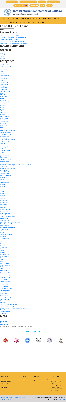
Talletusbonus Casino (6, 277)
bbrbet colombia (4, 116)
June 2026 (3, 55)
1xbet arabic (3, 73)
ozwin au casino (4, 225)
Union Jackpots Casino (6, 288)
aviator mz (3, 107)
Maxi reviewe (3, 177)
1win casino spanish (5, 66)
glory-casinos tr (4, 156)
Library (43, 18)
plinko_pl (2, 245)
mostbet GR (3, 200)
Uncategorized (4, 286)
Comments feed (4, 323)
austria (2, 98)
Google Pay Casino (5, 159)
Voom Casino (3, 294)
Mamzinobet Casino (5, 175)
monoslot (2, 197)
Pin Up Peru (3, 236)
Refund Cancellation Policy (17, 397)
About (10, 18)
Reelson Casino (4, 247)
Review (2, 249)
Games (2, 152)
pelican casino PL (5, 231)
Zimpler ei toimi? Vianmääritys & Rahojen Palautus (14, 308)
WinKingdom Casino (5, 301)
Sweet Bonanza (4, 274)
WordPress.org (4, 324)
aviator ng (3, 109)
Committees (14, 22)
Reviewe (2, 251)
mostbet (2, 199)
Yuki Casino (3, 302)
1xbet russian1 (4, 89)
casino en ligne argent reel (7, 130)
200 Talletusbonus (5, 91)
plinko (1, 240)
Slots (1, 259)
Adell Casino (3, 96)
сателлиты (3, 313)
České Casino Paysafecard (7, 139)
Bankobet (2, 114)
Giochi (1, 154)
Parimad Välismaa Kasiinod (7, 227)
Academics (28, 18)
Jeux (1, 163)
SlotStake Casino (4, 263)
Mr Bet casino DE (5, 209)
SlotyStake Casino (5, 265)
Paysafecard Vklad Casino (7, 229)
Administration (18, 18)
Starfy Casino (3, 270)
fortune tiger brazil (5, 147)
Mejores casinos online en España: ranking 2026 (13, 43)
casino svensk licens (5, 132)
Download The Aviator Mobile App (9, 39)
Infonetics (62, 399)
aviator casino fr (4, 102)
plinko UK (2, 243)
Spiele (1, 268)
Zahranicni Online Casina (7, 306)
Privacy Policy (5, 397)
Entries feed (3, 321)
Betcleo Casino (4, 118)
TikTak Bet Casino (5, 281)
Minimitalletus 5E (4, 182)
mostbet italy (3, 204)
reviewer (2, 252)
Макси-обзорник (5, 311)
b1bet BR (2, 111)
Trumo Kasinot (4, 285)
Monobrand (3, 191)
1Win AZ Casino (4, 64)
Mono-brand (3, 190)
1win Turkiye (3, 70)
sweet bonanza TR (5, 276)
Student (5, 22)
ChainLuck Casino (5, 141)
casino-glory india (5, 138)
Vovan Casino (4, 295)
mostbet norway (4, 206)
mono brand (3, 186)
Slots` (1, 261)
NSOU (42, 5)
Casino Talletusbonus (6, 134)
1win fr (2, 68)
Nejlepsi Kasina (4, 215)
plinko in (2, 242)
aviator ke (3, 105)
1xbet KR (2, 80)
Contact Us (40, 22)
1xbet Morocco (4, 84)
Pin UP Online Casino (6, 234)
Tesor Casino (3, 279)
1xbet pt (2, 86)
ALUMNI (50, 5)
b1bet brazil (3, 113)
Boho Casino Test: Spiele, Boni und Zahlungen (13, 37)
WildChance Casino (5, 299)
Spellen (2, 267)
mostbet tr (3, 208)
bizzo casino (3, 123)
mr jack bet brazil (5, 211)
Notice (50, 18)
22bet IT (2, 95)
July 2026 (2, 53)
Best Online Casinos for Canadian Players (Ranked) (14, 41)
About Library (56, 387)
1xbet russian (3, 87)
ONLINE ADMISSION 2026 (28, 2)
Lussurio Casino (4, 173)
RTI (34, 22)
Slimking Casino (4, 256)
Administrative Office (56, 382)
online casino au (4, 220)
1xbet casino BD (4, 75)
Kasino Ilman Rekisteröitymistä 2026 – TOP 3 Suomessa (15, 165)
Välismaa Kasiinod (5, 290)
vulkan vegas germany (6, 297)
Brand (1, 127)
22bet (1, 93)
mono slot (3, 188)
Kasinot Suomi (4, 166)
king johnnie (3, 170)
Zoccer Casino (4, 310)
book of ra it (3, 125)
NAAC (24, 22)
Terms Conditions (6, 399)
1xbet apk (2, 71)
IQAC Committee (56, 389)
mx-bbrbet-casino (5, 213)
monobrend (3, 193)
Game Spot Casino (5, 150)
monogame (3, 195)
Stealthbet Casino (5, 272)
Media (30, 22)
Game (1, 148)
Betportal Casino (4, 122)
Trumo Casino (4, 283)
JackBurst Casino (4, 161)
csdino (2, 145)
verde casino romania (6, 292)
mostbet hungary (5, 202)
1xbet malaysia (4, 82)
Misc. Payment (12, 2)
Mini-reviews (3, 181)
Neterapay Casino (5, 218)
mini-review (3, 179)
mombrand (3, 184)
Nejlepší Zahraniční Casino (7, 216)
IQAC (20, 22)
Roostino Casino (4, 254)
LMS (42, 2)
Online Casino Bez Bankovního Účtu (10, 222)
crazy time (3, 143)
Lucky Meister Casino (6, 172)
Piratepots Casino (5, 238)
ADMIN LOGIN (34, 5)
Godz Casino (3, 157)
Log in (1, 319)
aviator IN (3, 104)
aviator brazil (3, 100)
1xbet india (3, 77)
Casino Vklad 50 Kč (5, 136)
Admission (36, 18)
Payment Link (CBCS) (53, 2)
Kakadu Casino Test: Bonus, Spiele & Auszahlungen (14, 36)
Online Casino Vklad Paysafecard (9, 224)
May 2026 (3, 56)
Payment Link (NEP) (21, 5)
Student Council (57, 385)
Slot (1, 258)
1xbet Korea (3, 79)
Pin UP (2, 233)
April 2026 (3, 58)
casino (2, 129)
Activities (57, 18)
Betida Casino (4, 120)
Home (4, 18)
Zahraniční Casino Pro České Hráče (10, 304)
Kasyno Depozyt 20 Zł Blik (7, 168)
